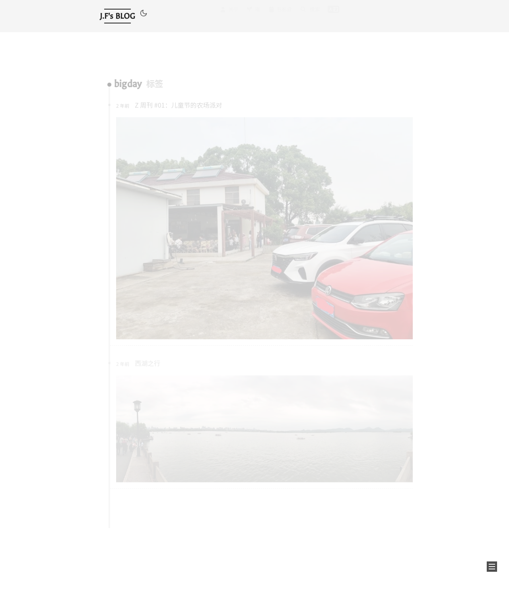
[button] (144, 14)
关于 (229, 16)
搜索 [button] (310, 15)
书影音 (280, 15)
